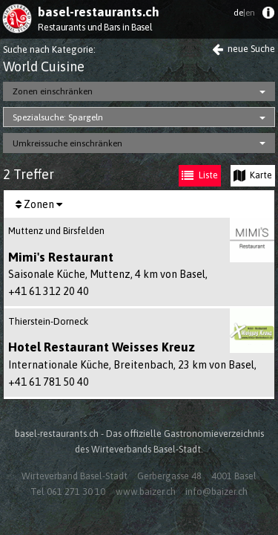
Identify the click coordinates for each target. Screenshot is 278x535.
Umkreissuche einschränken (67, 143)
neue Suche (243, 48)
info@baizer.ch (216, 491)
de (244, 12)
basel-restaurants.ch (98, 11)
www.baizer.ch (146, 491)
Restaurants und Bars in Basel (95, 27)
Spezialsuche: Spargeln (58, 117)
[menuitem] (268, 16)
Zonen (39, 204)
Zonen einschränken (53, 91)
